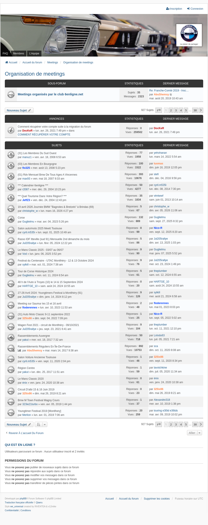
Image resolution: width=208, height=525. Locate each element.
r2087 (25, 189)
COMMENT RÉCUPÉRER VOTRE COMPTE (44, 134)
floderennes (29, 307)
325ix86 (27, 318)
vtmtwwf (158, 195)
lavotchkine (160, 367)
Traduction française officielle (19, 502)
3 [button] (176, 110)
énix (24, 382)
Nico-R (158, 228)
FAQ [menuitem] (5, 53)
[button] (158, 110)
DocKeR (27, 130)
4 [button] (181, 110)
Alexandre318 (162, 399)
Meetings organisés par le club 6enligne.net (50, 94)
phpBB (23, 498)
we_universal (16, 506)
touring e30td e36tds (166, 410)
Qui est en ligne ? (20, 445)
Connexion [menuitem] (195, 8)
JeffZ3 (26, 200)
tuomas (158, 163)
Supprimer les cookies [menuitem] (157, 498)
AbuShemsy (161, 94)
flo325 (26, 167)
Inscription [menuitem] (174, 8)
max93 (26, 178)
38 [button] (195, 110)
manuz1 (27, 157)
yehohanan (160, 152)
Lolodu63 (159, 335)
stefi (156, 174)
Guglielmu (28, 221)
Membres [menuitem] (18, 53)
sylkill (25, 264)
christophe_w (30, 210)
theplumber (160, 270)
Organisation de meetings (35, 74)
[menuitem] (12, 511)
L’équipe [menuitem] (34, 53)
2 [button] (171, 110)
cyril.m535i (160, 185)
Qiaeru (39, 502)
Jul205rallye (29, 243)
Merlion (26, 414)
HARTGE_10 (30, 286)
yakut (25, 339)
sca (156, 346)
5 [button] (186, 110)
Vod (24, 253)
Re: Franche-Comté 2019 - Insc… (169, 90)
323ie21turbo (30, 404)
